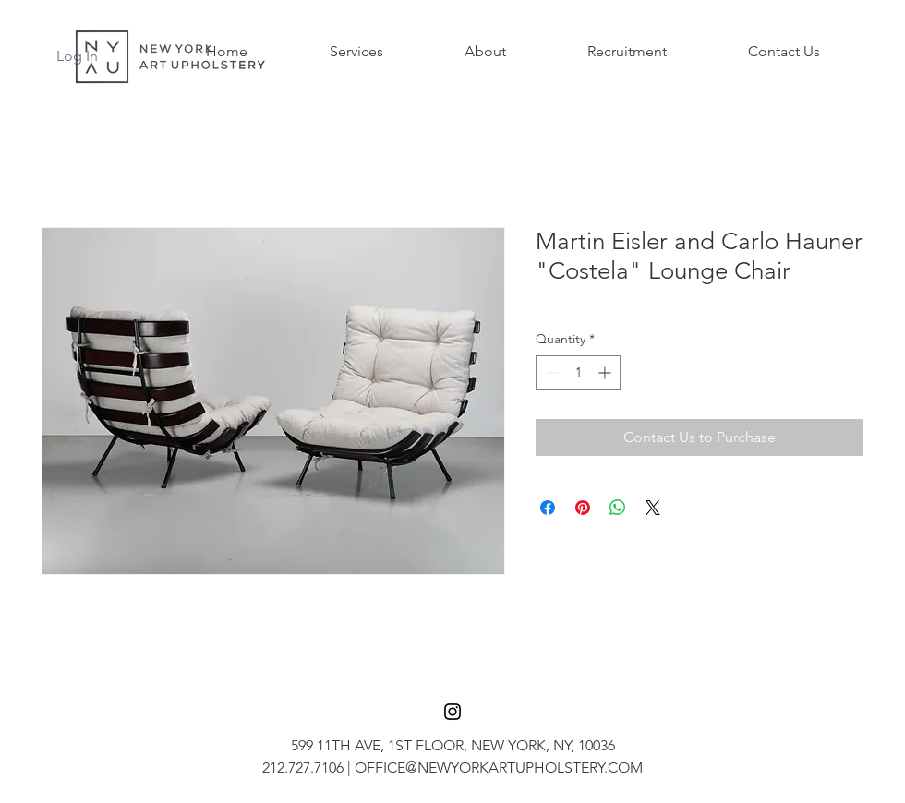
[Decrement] (549, 372)
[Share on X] (653, 508)
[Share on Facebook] (548, 508)
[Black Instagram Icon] (452, 712)
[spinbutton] (578, 372)
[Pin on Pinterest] (583, 508)
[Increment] (606, 372)
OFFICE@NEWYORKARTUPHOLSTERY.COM (499, 767)
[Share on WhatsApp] (618, 508)
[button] (356, 52)
